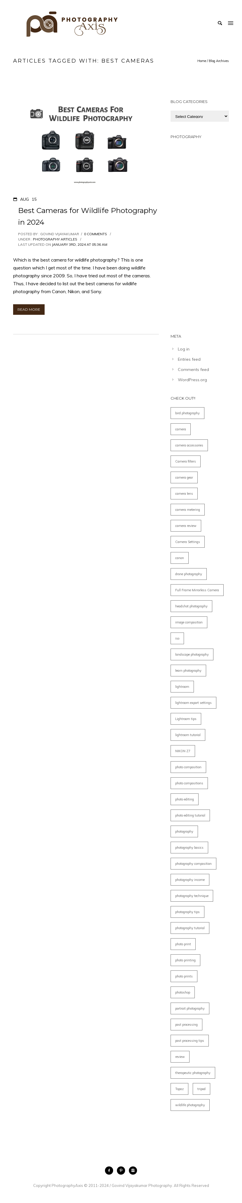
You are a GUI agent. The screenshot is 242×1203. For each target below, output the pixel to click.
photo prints (184, 976)
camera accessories (189, 445)
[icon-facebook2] (110, 1170)
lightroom (182, 687)
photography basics (189, 847)
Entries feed (189, 359)
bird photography (187, 413)
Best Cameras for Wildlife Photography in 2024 (87, 216)
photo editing (184, 799)
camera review (186, 526)
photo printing (185, 960)
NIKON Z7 (182, 751)
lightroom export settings (193, 703)
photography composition (193, 864)
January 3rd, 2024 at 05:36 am (79, 244)
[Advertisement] (200, 233)
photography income (190, 880)
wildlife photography (190, 1105)
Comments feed (193, 369)
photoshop (182, 992)
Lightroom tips (186, 719)
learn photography (188, 670)
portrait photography (190, 1008)
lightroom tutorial (188, 735)
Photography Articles (54, 239)
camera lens (184, 493)
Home (201, 61)
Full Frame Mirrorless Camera (197, 590)
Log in (184, 349)
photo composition (188, 767)
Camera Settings (187, 542)
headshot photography (191, 606)
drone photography (188, 574)
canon (179, 558)
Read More (28, 309)
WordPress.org (192, 379)
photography (184, 831)
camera (180, 429)
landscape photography (192, 654)
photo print (183, 944)
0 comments (95, 234)
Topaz (179, 1089)
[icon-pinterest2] (122, 1170)
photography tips (187, 912)
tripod (201, 1089)
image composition (189, 622)
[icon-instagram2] (133, 1170)
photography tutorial (190, 928)
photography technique (191, 896)
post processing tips (189, 1041)
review (180, 1057)
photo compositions (189, 783)
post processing (186, 1024)
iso (177, 638)
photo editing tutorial (190, 815)
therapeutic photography (193, 1073)
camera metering (187, 510)
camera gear (184, 477)
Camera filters (185, 461)
